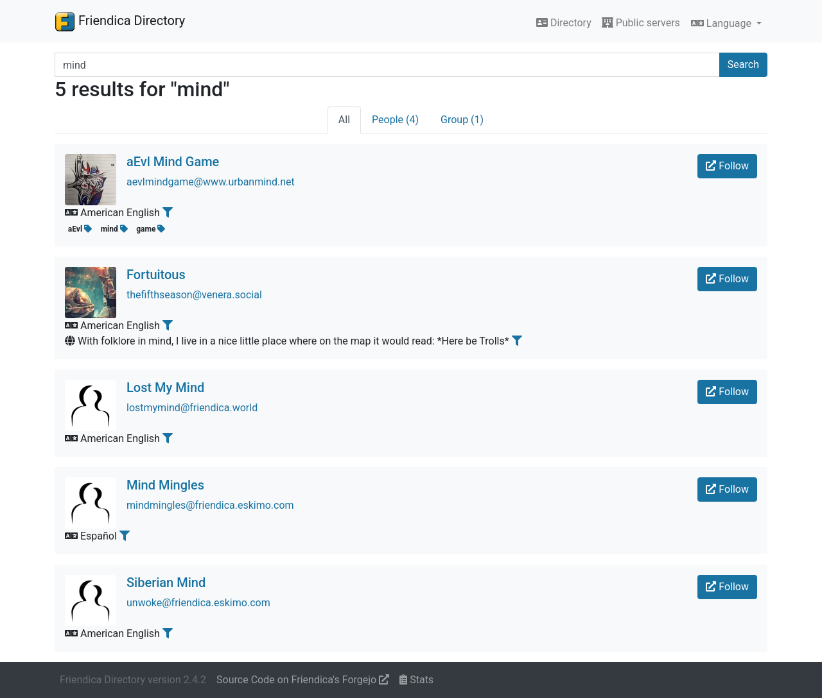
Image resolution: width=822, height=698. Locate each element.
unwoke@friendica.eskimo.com (198, 603)
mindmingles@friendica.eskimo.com (210, 505)
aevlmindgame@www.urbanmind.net (211, 182)
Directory (563, 23)
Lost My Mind (165, 387)
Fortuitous (156, 274)
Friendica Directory (120, 21)
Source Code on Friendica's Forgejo (302, 680)
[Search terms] (387, 65)
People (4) (395, 120)
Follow (727, 166)
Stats (416, 680)
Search (743, 64)
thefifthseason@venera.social (194, 295)
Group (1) (462, 120)
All (344, 120)
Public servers (641, 23)
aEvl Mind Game (173, 161)
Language (722, 23)
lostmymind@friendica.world (192, 408)
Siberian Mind (166, 582)
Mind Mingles (165, 485)
